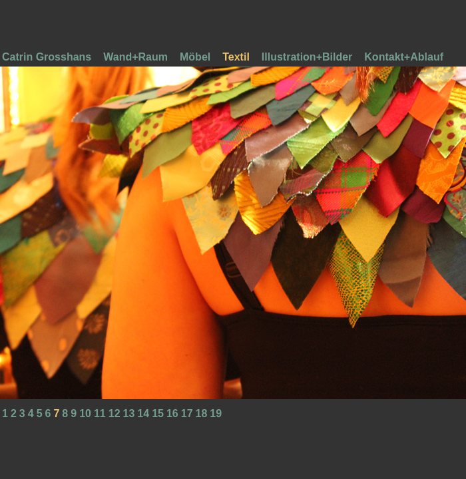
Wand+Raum (135, 57)
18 (202, 413)
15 (158, 413)
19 (216, 413)
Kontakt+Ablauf (403, 57)
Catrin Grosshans (46, 57)
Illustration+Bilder (307, 57)
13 (129, 413)
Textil (236, 57)
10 (85, 413)
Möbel (195, 57)
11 (100, 413)
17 (187, 413)
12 (114, 413)
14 (143, 413)
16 (172, 413)
